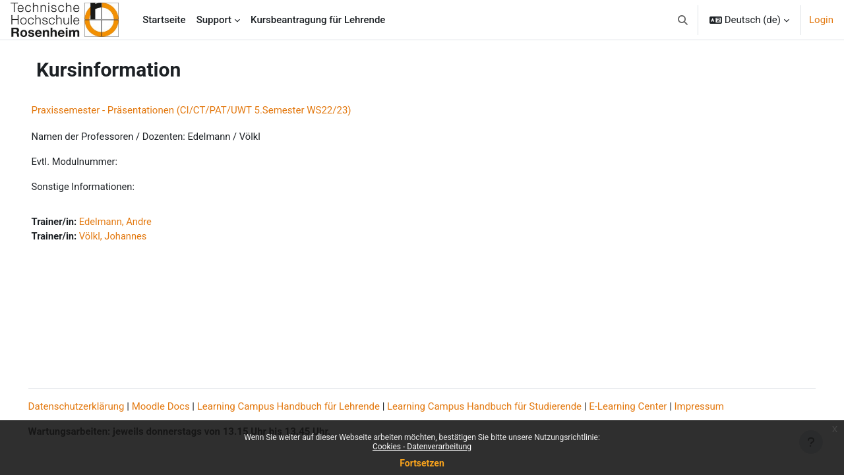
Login (821, 20)
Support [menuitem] (213, 20)
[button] (683, 20)
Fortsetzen (422, 463)
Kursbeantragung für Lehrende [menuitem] (318, 20)
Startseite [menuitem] (163, 20)
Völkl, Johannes (133, 237)
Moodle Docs (179, 406)
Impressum (717, 406)
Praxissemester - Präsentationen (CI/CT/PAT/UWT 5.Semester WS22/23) (210, 110)
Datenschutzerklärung (95, 406)
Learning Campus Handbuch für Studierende (503, 406)
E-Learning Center (647, 406)
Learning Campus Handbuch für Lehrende (307, 406)
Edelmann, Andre (136, 223)
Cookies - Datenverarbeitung (422, 446)
